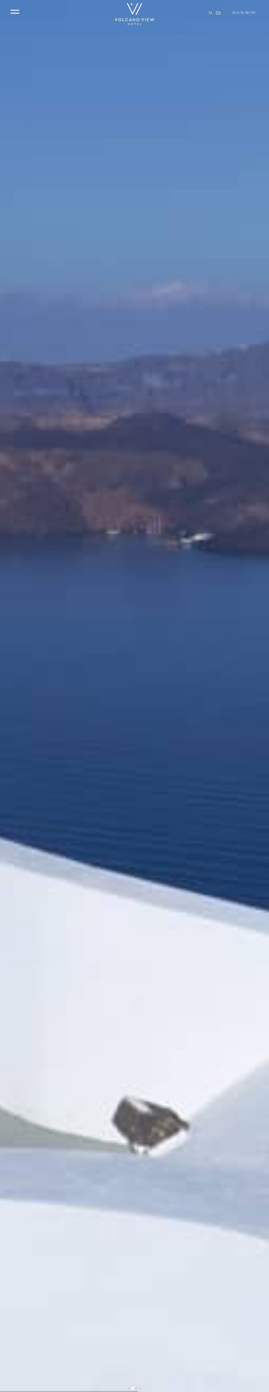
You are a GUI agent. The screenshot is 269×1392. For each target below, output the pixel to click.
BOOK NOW (244, 12)
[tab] (129, 1388)
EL (211, 12)
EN (218, 12)
